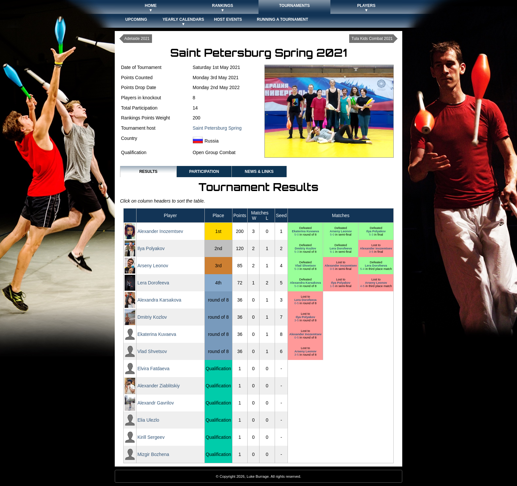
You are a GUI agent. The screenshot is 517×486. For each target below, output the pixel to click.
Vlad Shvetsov (305, 265)
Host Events (228, 19)
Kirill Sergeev (151, 437)
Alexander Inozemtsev (160, 231)
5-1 (332, 251)
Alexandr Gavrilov (155, 402)
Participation (204, 171)
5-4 (362, 269)
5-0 (297, 234)
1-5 (332, 286)
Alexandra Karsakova (305, 282)
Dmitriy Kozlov (305, 248)
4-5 (362, 286)
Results (148, 171)
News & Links (259, 171)
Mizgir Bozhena (153, 454)
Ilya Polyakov (376, 231)
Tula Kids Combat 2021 (372, 38)
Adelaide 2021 (137, 38)
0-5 (332, 269)
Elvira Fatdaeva (153, 368)
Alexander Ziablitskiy (158, 385)
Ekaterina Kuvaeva (305, 231)
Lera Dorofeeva (341, 248)
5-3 (371, 234)
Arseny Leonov (341, 231)
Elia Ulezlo (148, 420)
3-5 (371, 251)
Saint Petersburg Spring (217, 128)
